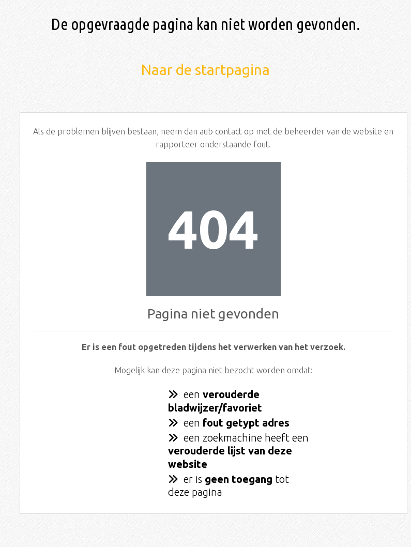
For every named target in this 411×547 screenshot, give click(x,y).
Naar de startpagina (205, 70)
